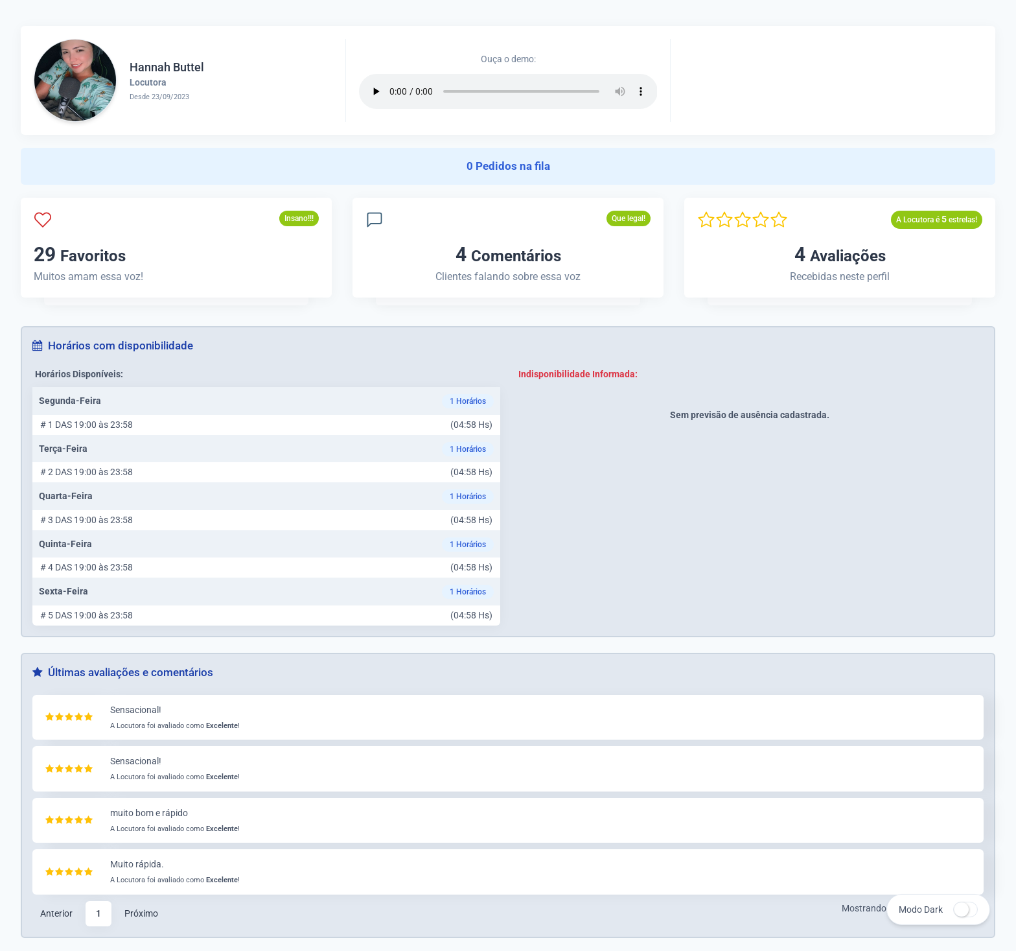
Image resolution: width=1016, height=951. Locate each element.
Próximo (141, 913)
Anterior (56, 913)
